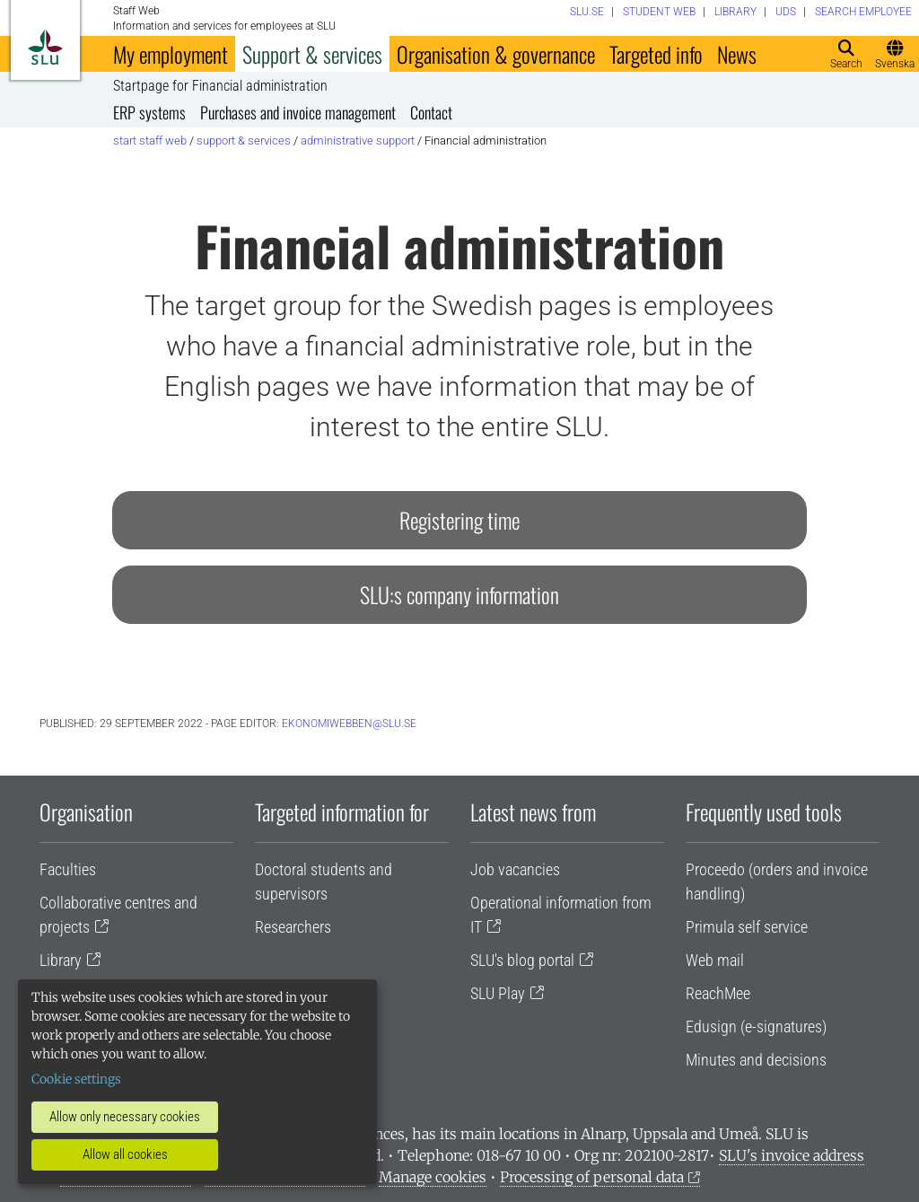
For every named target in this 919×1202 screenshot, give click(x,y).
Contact (431, 112)
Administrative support (358, 140)
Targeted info (656, 54)
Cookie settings (76, 1079)
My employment (170, 54)
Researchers (293, 926)
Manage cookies (432, 1177)
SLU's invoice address (791, 1155)
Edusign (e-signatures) (756, 1026)
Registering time (459, 520)
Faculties (67, 869)
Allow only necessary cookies (124, 1117)
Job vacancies (515, 869)
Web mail (715, 960)
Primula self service (747, 926)
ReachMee (718, 993)
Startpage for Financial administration (220, 86)
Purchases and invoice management (298, 112)
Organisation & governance (496, 54)
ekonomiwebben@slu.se (349, 723)
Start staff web (150, 140)
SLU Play (497, 993)
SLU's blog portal (522, 960)
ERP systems (149, 112)
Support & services (312, 54)
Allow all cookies (125, 1154)
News (737, 54)
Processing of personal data (592, 1177)
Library (60, 960)
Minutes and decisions (756, 1059)
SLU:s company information (459, 594)
